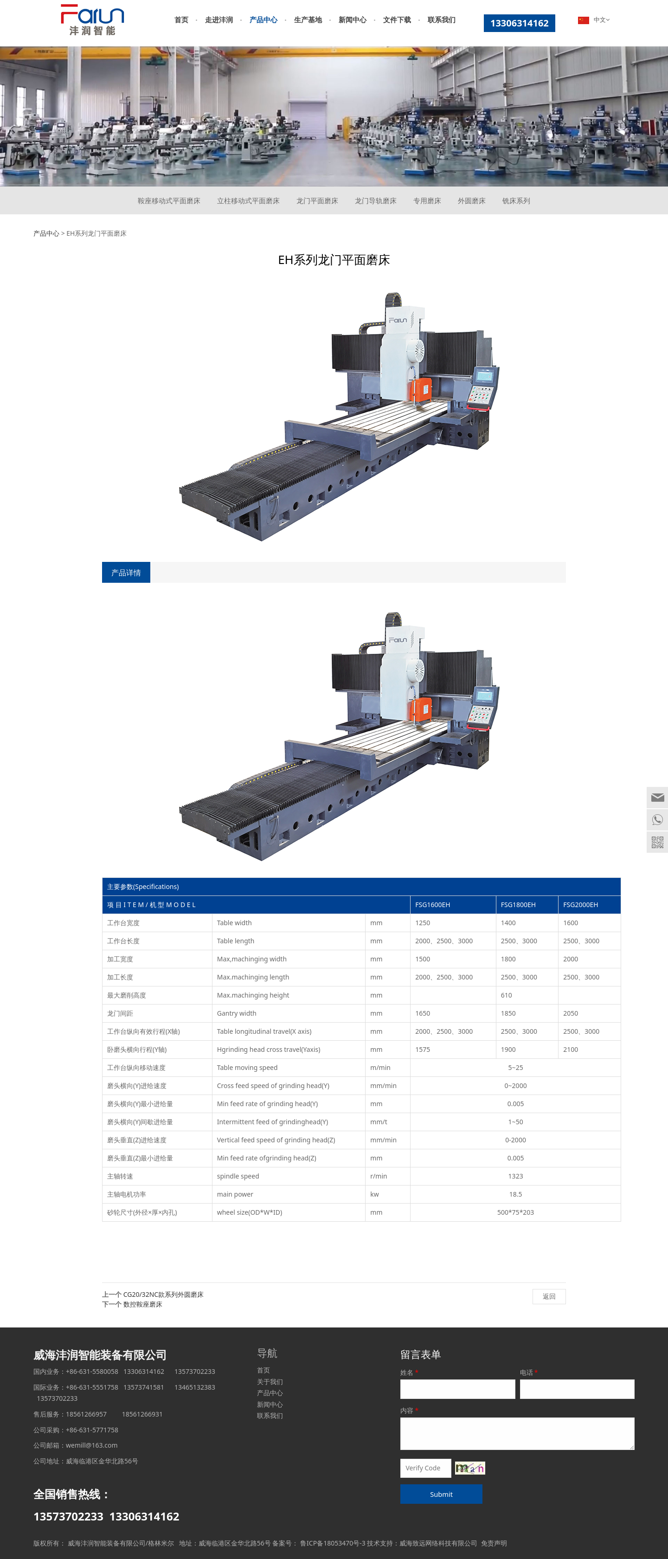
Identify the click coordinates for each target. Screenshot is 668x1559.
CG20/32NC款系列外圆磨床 (163, 1294)
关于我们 (270, 1381)
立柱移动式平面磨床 (248, 200)
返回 (549, 1296)
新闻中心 (352, 19)
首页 (181, 19)
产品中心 (263, 19)
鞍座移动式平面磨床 (169, 200)
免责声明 (494, 1543)
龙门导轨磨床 (376, 200)
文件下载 (397, 19)
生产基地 (308, 19)
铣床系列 (516, 200)
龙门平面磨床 (317, 200)
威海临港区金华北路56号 (235, 1543)
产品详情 (126, 572)
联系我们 (442, 19)
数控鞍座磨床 (142, 1304)
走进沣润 (219, 19)
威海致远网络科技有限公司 (438, 1543)
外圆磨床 (472, 200)
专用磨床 (427, 200)
